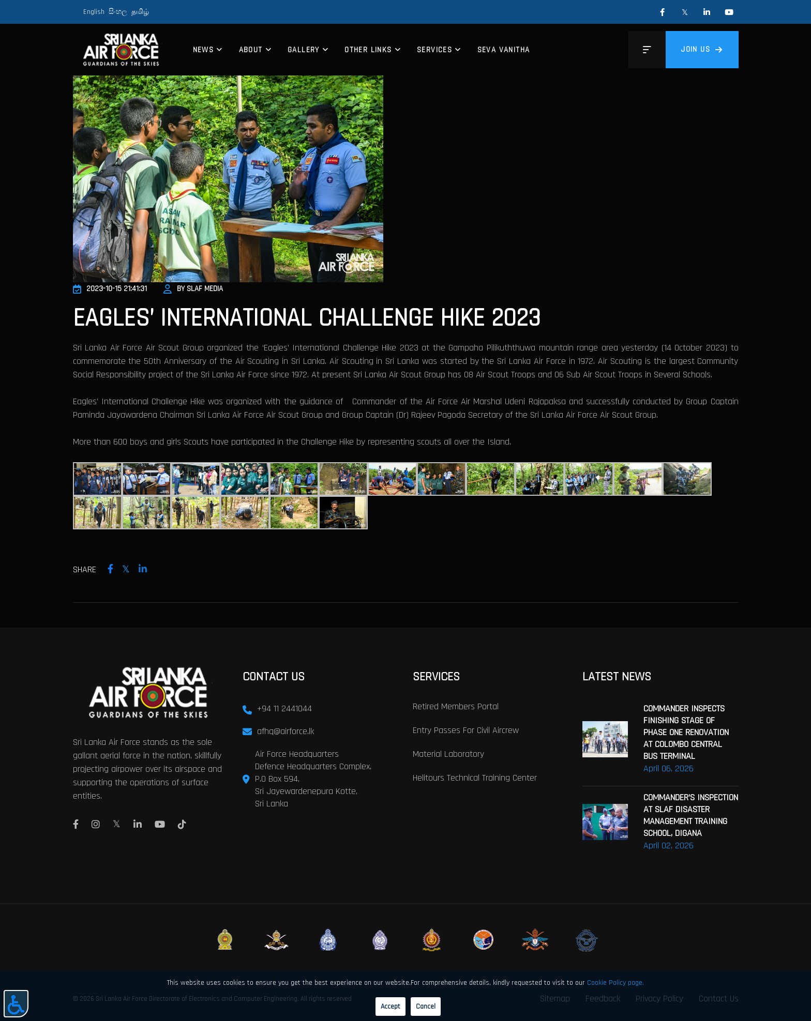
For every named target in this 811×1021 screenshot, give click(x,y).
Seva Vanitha (503, 50)
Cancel (425, 1006)
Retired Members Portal (456, 706)
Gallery (304, 50)
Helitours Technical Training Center (475, 778)
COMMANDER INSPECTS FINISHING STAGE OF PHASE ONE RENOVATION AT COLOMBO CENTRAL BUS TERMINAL (686, 732)
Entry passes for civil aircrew (466, 730)
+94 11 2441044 (284, 708)
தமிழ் (140, 12)
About (251, 50)
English (93, 12)
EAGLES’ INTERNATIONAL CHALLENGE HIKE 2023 (306, 318)
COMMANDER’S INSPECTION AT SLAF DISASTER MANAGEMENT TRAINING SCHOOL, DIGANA (690, 815)
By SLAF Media (193, 289)
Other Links (368, 50)
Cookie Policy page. (615, 982)
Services (434, 50)
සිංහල (118, 12)
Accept (390, 1006)
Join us (702, 49)
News (203, 50)
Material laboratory (448, 754)
